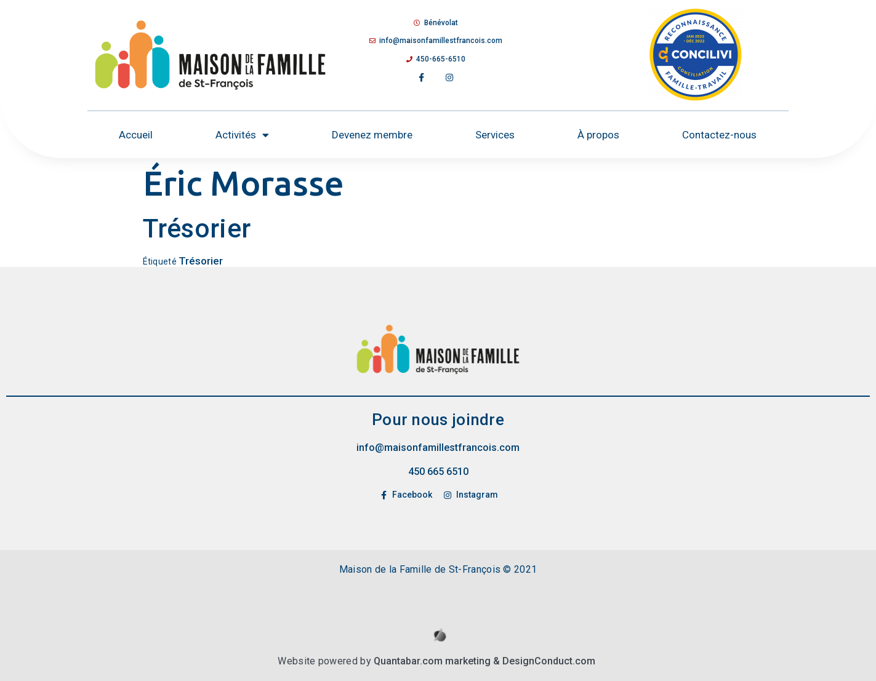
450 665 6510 (438, 471)
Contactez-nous (719, 135)
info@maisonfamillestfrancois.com (438, 447)
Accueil (136, 135)
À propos (598, 135)
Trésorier (201, 261)
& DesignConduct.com (543, 661)
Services (495, 135)
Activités (242, 135)
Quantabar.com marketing (432, 661)
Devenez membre (372, 135)
